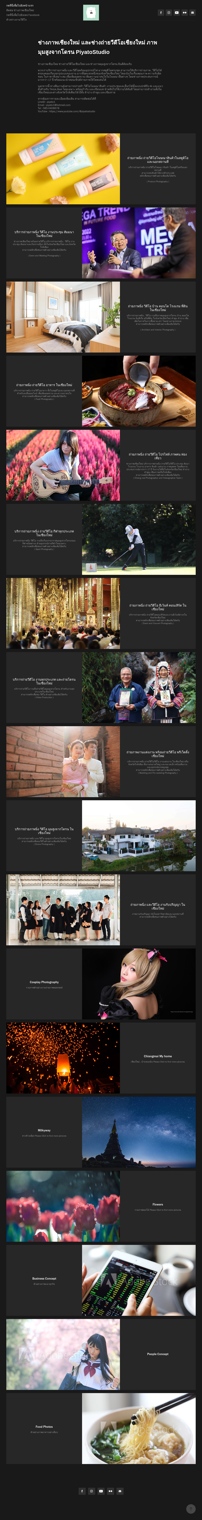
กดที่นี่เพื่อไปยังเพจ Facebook (23, 15)
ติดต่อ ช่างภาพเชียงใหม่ (20, 10)
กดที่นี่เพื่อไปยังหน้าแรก (19, 5)
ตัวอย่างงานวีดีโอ (16, 19)
